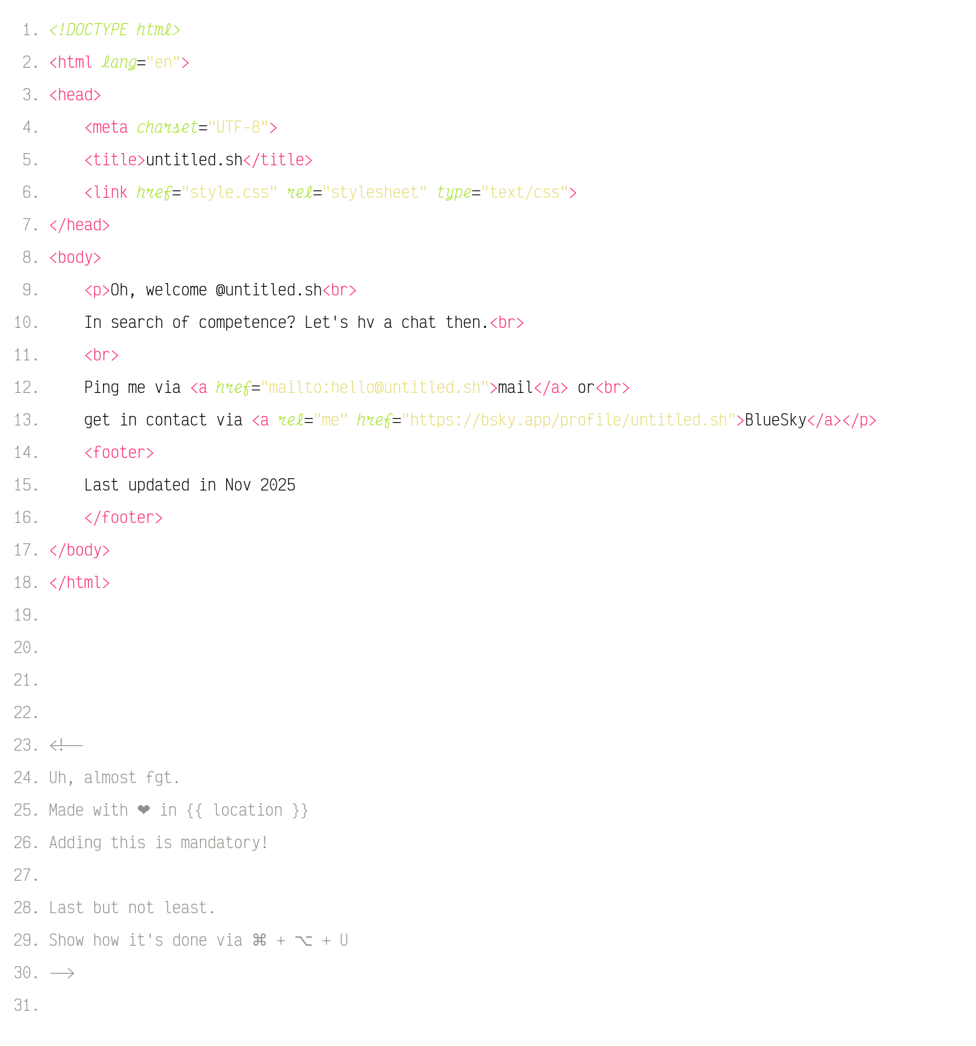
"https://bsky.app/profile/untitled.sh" (568, 420)
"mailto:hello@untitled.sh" (374, 387)
